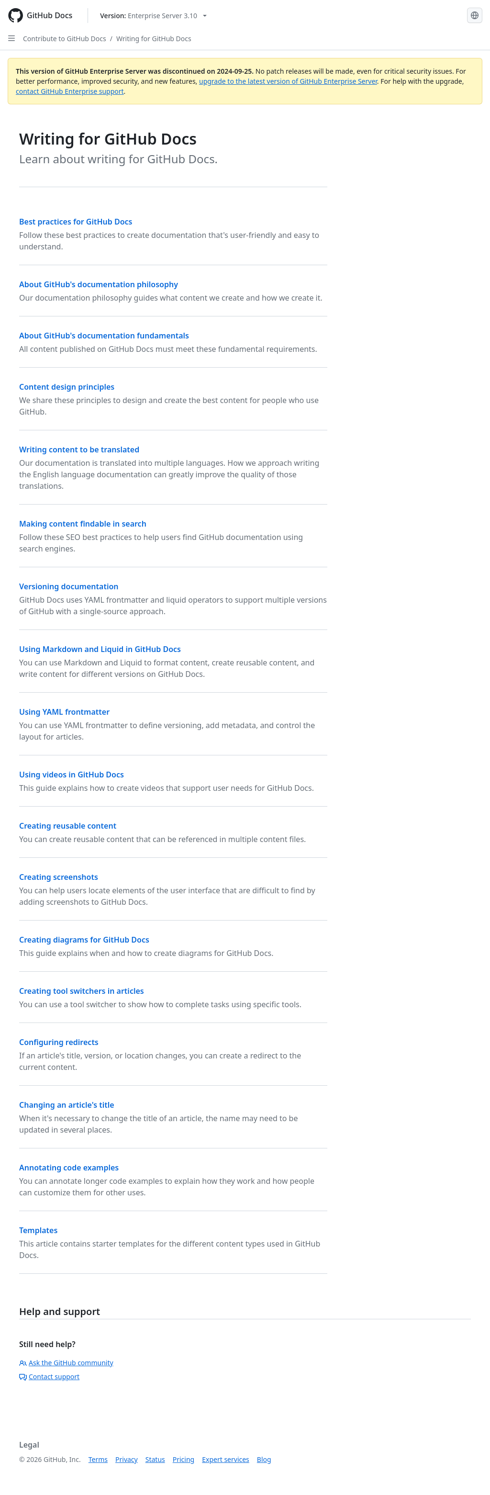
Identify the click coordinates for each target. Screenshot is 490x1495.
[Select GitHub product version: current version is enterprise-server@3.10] (153, 15)
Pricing (183, 1459)
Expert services (225, 1459)
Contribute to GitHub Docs (64, 38)
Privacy (126, 1459)
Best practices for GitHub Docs (75, 221)
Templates (38, 1230)
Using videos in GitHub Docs (71, 774)
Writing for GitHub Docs (153, 38)
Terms (98, 1459)
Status (155, 1459)
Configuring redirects (59, 1042)
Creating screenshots (58, 877)
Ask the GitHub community (66, 1362)
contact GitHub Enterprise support (70, 91)
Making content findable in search (82, 523)
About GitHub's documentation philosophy (98, 284)
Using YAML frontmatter (64, 712)
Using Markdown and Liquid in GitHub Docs (100, 649)
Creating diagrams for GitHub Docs (84, 939)
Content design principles (66, 387)
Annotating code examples (69, 1167)
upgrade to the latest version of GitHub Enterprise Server (288, 81)
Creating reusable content (67, 826)
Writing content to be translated (79, 449)
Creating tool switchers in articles (81, 991)
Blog (264, 1459)
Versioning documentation (69, 586)
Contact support (49, 1376)
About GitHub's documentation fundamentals (104, 335)
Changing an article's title (66, 1105)
